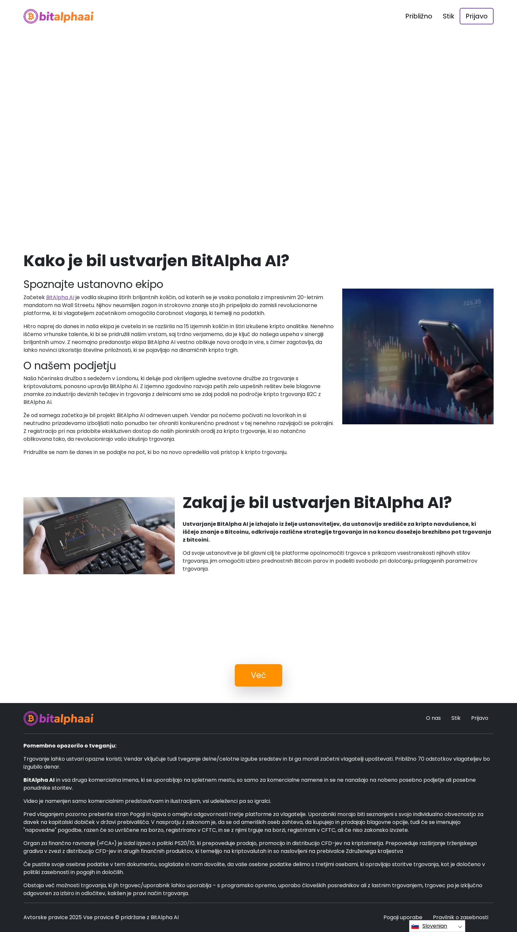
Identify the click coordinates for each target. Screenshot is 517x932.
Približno (418, 16)
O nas (433, 718)
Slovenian (429, 926)
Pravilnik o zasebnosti (460, 917)
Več (258, 675)
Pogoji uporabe (402, 917)
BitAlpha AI (60, 297)
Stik (448, 16)
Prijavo (477, 16)
